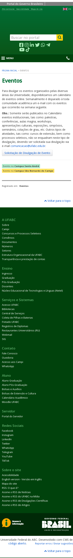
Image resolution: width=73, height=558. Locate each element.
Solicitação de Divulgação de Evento (27, 153)
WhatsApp (8, 366)
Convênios (8, 237)
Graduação (8, 277)
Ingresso (7, 273)
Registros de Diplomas (15, 326)
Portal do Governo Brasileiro (25, 4)
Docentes (7, 286)
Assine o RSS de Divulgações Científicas (25, 500)
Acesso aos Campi (12, 362)
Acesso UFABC (10, 305)
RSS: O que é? (10, 488)
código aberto (17, 543)
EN (69, 9)
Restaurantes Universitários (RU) (21, 330)
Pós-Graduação (11, 282)
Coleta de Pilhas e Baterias (17, 317)
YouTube (7, 456)
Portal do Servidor (12, 416)
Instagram (7, 435)
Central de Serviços (13, 313)
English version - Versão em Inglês (22, 479)
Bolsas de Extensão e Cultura (19, 393)
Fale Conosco (10, 353)
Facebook (7, 430)
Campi (5, 229)
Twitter (6, 443)
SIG (4, 339)
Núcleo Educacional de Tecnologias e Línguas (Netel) (32, 290)
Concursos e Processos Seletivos (21, 233)
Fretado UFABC (10, 322)
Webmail (7, 334)
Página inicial (9, 70)
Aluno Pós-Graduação (14, 385)
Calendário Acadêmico (15, 397)
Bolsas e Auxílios (12, 389)
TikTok (5, 460)
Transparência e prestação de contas (23, 259)
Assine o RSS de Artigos (16, 505)
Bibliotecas (8, 309)
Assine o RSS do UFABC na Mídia (21, 496)
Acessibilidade (22, 9)
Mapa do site (36, 9)
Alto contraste (8, 9)
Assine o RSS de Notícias (16, 492)
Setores (6, 250)
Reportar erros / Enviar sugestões (54, 543)
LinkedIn (7, 439)
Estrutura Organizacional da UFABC (22, 255)
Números (7, 246)
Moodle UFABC (10, 402)
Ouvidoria (7, 357)
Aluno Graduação (12, 380)
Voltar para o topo (57, 201)
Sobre (5, 225)
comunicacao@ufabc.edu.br (28, 146)
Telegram (7, 452)
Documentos (9, 242)
